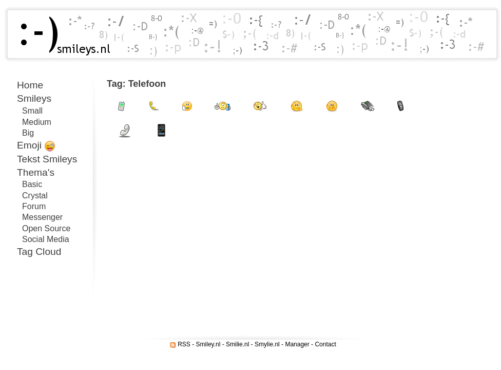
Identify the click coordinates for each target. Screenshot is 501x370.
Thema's (35, 172)
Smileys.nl (61, 34)
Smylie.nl (267, 344)
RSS (184, 344)
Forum (34, 206)
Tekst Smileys (47, 159)
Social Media (45, 239)
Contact (325, 344)
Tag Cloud (39, 251)
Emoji (36, 146)
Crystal (35, 195)
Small (32, 110)
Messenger (42, 217)
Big (28, 132)
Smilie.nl (237, 344)
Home (30, 85)
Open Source (46, 228)
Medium (36, 122)
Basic (32, 184)
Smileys (34, 98)
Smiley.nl (208, 344)
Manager (297, 344)
